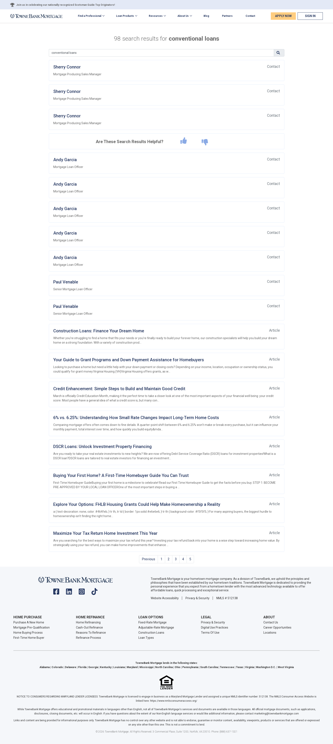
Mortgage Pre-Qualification (31, 627)
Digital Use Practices (214, 627)
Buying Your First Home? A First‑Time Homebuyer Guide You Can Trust (121, 475)
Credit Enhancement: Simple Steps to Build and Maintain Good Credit (119, 388)
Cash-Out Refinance (89, 627)
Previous (148, 559)
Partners (227, 15)
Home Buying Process (28, 632)
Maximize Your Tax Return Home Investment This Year (105, 533)
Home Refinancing (88, 622)
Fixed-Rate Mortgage (152, 622)
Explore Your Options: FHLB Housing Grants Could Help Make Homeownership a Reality (136, 504)
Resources (156, 15)
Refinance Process (88, 637)
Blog (206, 15)
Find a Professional (89, 15)
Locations (269, 632)
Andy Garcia (65, 159)
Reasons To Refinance (91, 632)
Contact (250, 15)
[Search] (161, 53)
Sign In (310, 16)
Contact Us (270, 622)
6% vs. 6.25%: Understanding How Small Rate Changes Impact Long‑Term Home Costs (136, 417)
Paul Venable (65, 282)
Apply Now (283, 16)
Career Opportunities (277, 627)
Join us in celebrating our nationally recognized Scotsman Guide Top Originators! (65, 4)
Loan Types (146, 637)
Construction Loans (151, 632)
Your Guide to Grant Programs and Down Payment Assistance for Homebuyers (128, 359)
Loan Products (125, 15)
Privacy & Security (197, 598)
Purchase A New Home (28, 622)
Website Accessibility (165, 598)
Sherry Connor (67, 67)
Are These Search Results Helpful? (129, 141)
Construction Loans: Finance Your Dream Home (98, 330)
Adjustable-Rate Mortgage (156, 627)
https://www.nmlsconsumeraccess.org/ (173, 700)
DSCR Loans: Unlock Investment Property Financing (102, 446)
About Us (183, 15)
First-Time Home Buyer (28, 637)
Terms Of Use (210, 632)
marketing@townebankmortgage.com (276, 713)
